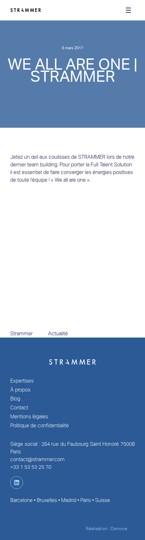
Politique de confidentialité (39, 425)
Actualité (58, 334)
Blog (15, 399)
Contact (19, 408)
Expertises (22, 381)
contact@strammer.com (37, 459)
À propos (20, 390)
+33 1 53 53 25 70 (30, 467)
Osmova (118, 528)
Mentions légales (29, 417)
